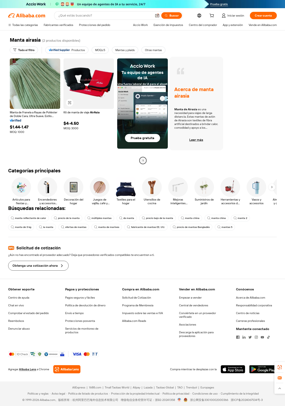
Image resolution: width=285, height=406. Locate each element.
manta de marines (106, 227)
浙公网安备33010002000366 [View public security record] (209, 400)
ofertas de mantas (73, 227)
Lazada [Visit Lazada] (148, 387)
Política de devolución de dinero (85, 305)
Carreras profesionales (250, 320)
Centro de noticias (247, 313)
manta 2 (240, 218)
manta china (190, 218)
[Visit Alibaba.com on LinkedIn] (244, 337)
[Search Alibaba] (104, 15)
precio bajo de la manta (157, 218)
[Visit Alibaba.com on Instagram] (256, 337)
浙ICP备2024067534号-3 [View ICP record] (247, 400)
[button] (157, 15)
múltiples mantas (99, 218)
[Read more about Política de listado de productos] (87, 393)
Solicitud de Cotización (136, 297)
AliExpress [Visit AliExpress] (78, 387)
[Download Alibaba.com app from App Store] (233, 369)
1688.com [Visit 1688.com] (95, 387)
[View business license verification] (179, 400)
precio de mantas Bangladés (191, 227)
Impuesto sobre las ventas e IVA (142, 313)
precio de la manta (67, 218)
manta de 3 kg (21, 227)
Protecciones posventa (80, 320)
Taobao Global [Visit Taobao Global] (165, 387)
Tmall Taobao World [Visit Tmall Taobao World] (117, 387)
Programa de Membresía (137, 305)
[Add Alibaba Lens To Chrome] (66, 369)
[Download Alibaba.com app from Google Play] (263, 369)
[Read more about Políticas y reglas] (37, 393)
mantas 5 (224, 227)
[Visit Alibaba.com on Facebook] (238, 337)
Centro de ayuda (18, 297)
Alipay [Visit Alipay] (136, 387)
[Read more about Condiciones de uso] (204, 393)
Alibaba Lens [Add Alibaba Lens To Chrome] (27, 369)
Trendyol (191, 387)
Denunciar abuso (19, 328)
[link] (279, 367)
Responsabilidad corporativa (254, 305)
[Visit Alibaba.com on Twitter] (250, 337)
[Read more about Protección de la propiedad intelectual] (134, 393)
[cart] (212, 16)
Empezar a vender (190, 297)
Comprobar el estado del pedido (28, 313)
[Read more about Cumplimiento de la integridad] (239, 393)
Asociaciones (187, 324)
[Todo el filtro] (24, 50)
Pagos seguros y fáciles (80, 297)
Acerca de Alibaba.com (250, 297)
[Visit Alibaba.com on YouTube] (262, 337)
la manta (46, 227)
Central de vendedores (193, 305)
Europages (207, 387)
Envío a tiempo (74, 313)
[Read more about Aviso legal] (57, 393)
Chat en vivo (16, 305)
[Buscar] (171, 15)
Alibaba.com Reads (134, 320)
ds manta (126, 218)
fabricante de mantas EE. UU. (146, 227)
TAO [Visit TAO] (180, 387)
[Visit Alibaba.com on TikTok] (268, 337)
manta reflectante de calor (28, 218)
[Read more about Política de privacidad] (175, 393)
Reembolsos (16, 320)
